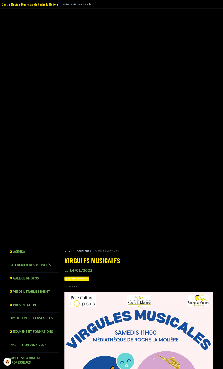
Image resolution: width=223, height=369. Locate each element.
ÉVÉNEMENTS (83, 251)
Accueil (68, 251)
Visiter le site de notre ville (77, 4)
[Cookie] (7, 362)
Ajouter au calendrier (77, 278)
